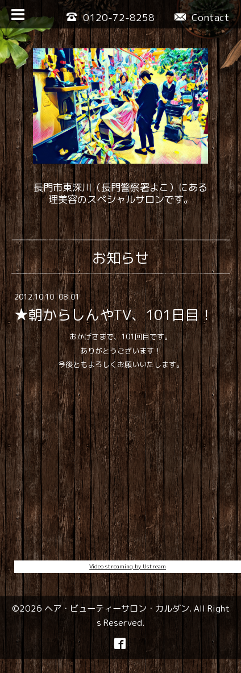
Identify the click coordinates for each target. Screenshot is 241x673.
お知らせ (120, 258)
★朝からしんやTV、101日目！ (114, 315)
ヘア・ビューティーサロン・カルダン (116, 608)
